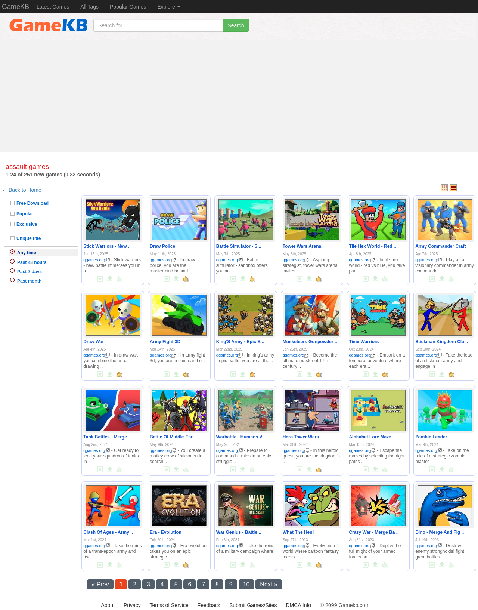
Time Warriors (364, 341)
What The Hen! (298, 532)
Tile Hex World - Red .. (372, 246)
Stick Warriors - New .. (106, 246)
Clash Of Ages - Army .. (108, 532)
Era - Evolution (165, 532)
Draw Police (162, 246)
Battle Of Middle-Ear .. (173, 437)
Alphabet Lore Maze (370, 437)
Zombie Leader (431, 437)
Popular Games (128, 7)
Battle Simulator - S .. (238, 246)
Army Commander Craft (440, 246)
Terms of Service (168, 605)
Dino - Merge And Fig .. (439, 532)
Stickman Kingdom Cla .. (441, 341)
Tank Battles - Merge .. (106, 437)
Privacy (132, 605)
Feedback (209, 605)
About (108, 605)
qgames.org (96, 260)
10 (246, 584)
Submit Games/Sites (253, 605)
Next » (268, 584)
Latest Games (53, 7)
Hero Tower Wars (301, 437)
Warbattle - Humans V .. (241, 437)
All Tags (89, 7)
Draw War (93, 341)
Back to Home (25, 190)
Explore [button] (168, 7)
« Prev (100, 584)
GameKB (15, 6)
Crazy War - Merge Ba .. (373, 532)
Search (235, 25)
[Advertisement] (239, 95)
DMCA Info (298, 605)
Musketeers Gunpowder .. (310, 341)
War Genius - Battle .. (238, 532)
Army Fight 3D (165, 341)
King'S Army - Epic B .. (240, 341)
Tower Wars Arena (302, 246)
